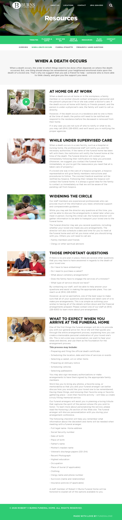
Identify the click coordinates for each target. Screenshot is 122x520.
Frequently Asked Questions (89, 47)
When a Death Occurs (42, 47)
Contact (82, 5)
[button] (110, 5)
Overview (23, 47)
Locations (68, 5)
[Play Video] (26, 102)
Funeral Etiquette (64, 47)
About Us (55, 5)
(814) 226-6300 (96, 5)
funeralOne (104, 516)
